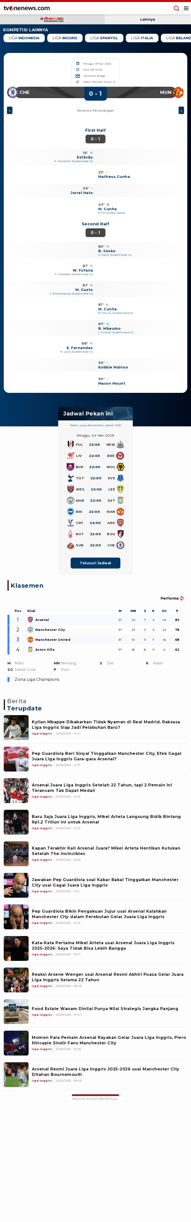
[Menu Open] (186, 8)
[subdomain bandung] (52, 19)
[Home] (26, 8)
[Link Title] (16, 727)
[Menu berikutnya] (181, 111)
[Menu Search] (176, 8)
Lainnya (147, 19)
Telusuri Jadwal (95, 563)
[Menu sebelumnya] (9, 111)
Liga (24, 38)
